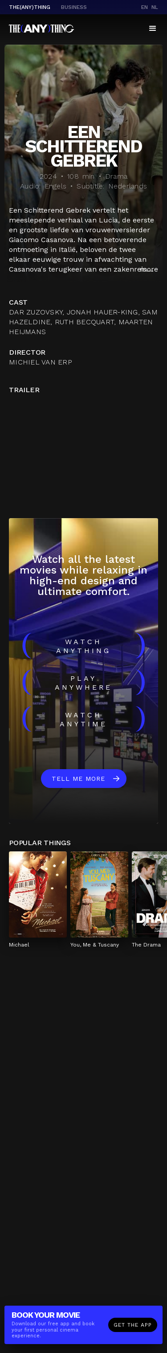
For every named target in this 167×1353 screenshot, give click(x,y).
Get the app (133, 1325)
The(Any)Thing (29, 7)
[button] (152, 28)
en (144, 7)
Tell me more (78, 778)
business (74, 7)
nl (154, 7)
